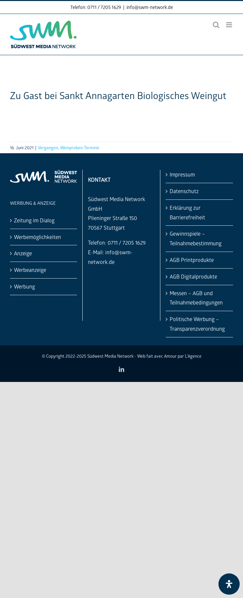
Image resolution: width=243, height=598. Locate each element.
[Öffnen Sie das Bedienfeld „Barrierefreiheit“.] (229, 584)
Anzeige (23, 253)
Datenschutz (184, 190)
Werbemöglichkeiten (37, 236)
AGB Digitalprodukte (193, 276)
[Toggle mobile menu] (229, 24)
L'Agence (193, 356)
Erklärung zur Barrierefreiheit (187, 212)
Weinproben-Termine (79, 147)
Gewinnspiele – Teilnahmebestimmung (195, 238)
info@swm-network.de (149, 7)
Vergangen (48, 147)
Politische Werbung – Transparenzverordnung (197, 323)
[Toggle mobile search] (216, 24)
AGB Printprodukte (192, 259)
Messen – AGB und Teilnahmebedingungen (196, 298)
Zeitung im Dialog (34, 220)
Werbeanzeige (30, 269)
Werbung (24, 286)
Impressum (182, 174)
